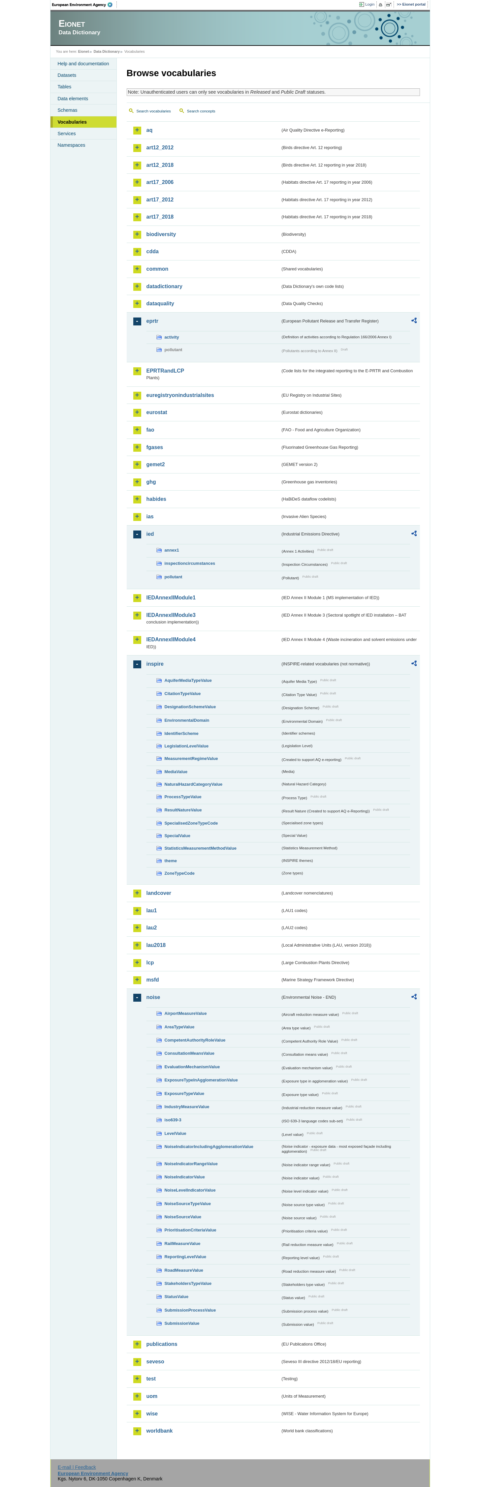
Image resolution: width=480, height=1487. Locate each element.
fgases (154, 447)
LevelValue (175, 1133)
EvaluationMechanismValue (192, 1066)
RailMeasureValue (183, 1243)
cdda (152, 251)
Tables (65, 86)
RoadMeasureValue (184, 1270)
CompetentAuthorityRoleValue (195, 1040)
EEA (84, 4)
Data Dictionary (107, 51)
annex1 (172, 550)
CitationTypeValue (183, 693)
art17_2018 (160, 217)
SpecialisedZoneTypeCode (191, 823)
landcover (159, 893)
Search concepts (201, 111)
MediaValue (176, 771)
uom (152, 1396)
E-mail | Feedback (77, 1467)
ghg (151, 482)
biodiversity (161, 234)
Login (369, 4)
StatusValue (177, 1296)
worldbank (159, 1431)
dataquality (160, 303)
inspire (155, 664)
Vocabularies (72, 122)
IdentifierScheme (182, 733)
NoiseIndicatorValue (185, 1176)
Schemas (68, 110)
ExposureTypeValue (185, 1093)
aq (149, 130)
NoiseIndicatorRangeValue (191, 1163)
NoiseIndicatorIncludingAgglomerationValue (209, 1146)
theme (171, 860)
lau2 (151, 927)
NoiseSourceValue (183, 1216)
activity (172, 337)
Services (67, 133)
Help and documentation (83, 63)
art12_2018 (160, 165)
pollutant (173, 576)
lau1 (151, 910)
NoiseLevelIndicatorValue (190, 1190)
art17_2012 (160, 199)
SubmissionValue (182, 1323)
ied (150, 534)
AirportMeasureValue (186, 1013)
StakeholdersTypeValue (188, 1283)
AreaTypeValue (180, 1026)
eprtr (152, 321)
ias (150, 516)
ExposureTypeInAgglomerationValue (201, 1079)
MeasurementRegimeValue (191, 758)
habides (156, 499)
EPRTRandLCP (165, 371)
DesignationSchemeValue (190, 706)
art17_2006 (160, 182)
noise (153, 997)
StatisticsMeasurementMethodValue (201, 848)
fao (150, 430)
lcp (150, 962)
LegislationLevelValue (187, 746)
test (151, 1378)
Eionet (83, 51)
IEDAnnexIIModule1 (171, 597)
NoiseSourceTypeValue (188, 1203)
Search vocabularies (154, 111)
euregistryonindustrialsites (180, 395)
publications (161, 1344)
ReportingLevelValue (186, 1256)
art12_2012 (160, 147)
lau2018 (156, 945)
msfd (152, 980)
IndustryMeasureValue (187, 1106)
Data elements (73, 98)
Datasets (67, 75)
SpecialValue (177, 835)
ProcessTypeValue (183, 796)
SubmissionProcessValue (190, 1310)
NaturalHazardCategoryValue (194, 784)
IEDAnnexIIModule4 (171, 639)
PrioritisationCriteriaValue (190, 1230)
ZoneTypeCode (180, 873)
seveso (155, 1361)
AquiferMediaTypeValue (188, 680)
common (157, 269)
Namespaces (71, 145)
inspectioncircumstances (190, 563)
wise (152, 1413)
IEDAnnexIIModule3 (171, 615)
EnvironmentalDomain (187, 720)
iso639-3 (173, 1119)
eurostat (156, 412)
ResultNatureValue (183, 809)
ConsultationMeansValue (189, 1053)
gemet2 (155, 464)
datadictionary (164, 286)
